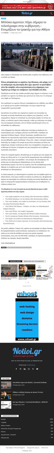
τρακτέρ (29, 247)
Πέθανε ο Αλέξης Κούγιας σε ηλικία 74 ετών (26, 278)
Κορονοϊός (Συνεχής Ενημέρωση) (11, 428)
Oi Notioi (6, 32)
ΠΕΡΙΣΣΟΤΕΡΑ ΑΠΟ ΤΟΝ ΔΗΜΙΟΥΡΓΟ (34, 261)
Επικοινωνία (44, 447)
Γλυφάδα (3, 422)
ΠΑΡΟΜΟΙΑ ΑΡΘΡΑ (15, 261)
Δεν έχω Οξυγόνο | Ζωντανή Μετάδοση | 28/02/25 (44, 278)
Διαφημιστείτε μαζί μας (33, 447)
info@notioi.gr (31, 365)
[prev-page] (26, 282)
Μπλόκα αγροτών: (12, 247)
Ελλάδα (3, 18)
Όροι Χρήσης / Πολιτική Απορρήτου (15, 447)
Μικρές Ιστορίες (5, 425)
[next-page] (28, 282)
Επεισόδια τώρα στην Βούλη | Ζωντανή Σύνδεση (9, 278)
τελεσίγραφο (22, 247)
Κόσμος (3, 431)
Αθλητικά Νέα (5, 438)
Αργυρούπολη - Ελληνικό (8, 434)
